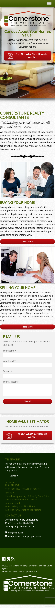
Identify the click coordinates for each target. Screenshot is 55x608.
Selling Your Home (18, 287)
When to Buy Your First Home (20, 506)
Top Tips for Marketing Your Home (23, 509)
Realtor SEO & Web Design (13, 571)
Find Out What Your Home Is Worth (27, 56)
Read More (27, 241)
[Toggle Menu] (49, 3)
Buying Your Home (17, 202)
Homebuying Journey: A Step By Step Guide (27, 496)
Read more (10, 482)
